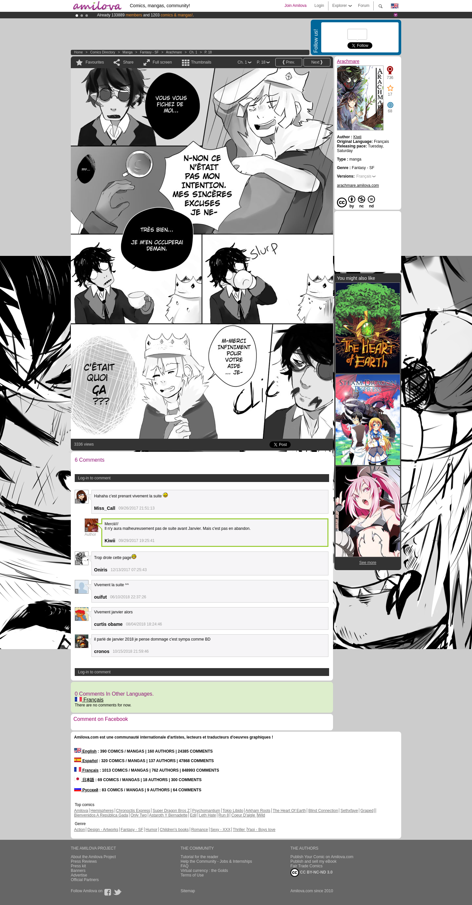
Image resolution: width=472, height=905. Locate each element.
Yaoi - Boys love (261, 829)
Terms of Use (192, 875)
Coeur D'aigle (243, 815)
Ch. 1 (193, 52)
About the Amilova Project (93, 857)
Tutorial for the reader (199, 857)
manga (128, 52)
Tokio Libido (233, 810)
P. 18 (208, 52)
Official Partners (85, 879)
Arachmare (174, 52)
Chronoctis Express (133, 810)
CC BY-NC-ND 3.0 (311, 872)
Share (128, 62)
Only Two (138, 815)
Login (319, 5)
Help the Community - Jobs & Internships (216, 861)
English (85, 751)
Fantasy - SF (149, 52)
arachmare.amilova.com (358, 185)
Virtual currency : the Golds (204, 870)
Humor (151, 829)
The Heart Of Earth (289, 810)
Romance (199, 829)
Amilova (81, 810)
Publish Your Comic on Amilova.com (321, 857)
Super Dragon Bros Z (170, 810)
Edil (193, 815)
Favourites (95, 62)
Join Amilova (295, 5)
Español (86, 761)
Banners (78, 870)
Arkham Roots (258, 810)
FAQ (184, 866)
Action (79, 829)
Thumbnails (201, 62)
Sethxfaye (349, 810)
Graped (366, 810)
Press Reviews (84, 861)
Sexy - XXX (220, 829)
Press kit (78, 866)
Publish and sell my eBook (313, 861)
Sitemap (188, 891)
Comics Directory (102, 52)
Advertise (79, 875)
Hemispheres (102, 810)
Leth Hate (207, 815)
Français (89, 700)
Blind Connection (323, 810)
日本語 (84, 780)
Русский (86, 790)
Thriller (239, 829)
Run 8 (223, 815)
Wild (261, 815)
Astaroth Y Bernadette (168, 815)
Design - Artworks (103, 829)
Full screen (162, 62)
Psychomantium (206, 810)
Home (78, 52)
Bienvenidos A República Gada (101, 815)
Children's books (174, 829)
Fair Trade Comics (306, 866)
